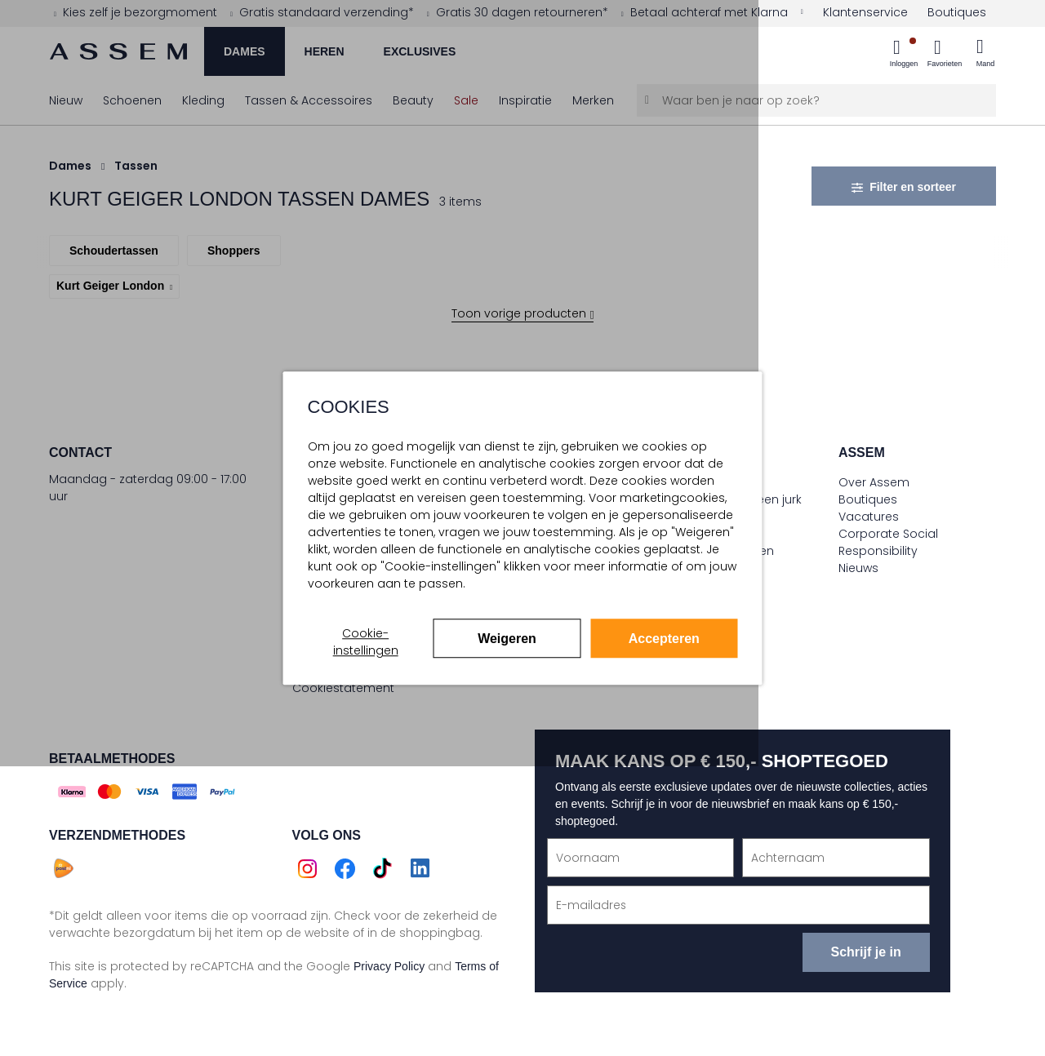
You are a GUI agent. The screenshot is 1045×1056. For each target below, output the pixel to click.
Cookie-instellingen (365, 642)
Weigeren (507, 639)
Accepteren (664, 639)
